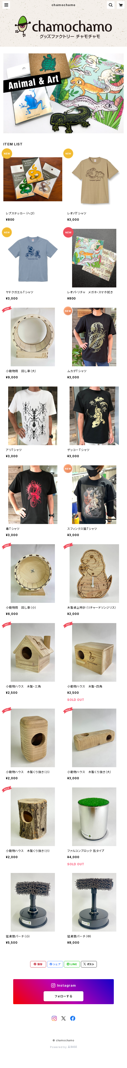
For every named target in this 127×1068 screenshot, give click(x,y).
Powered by (63, 1047)
